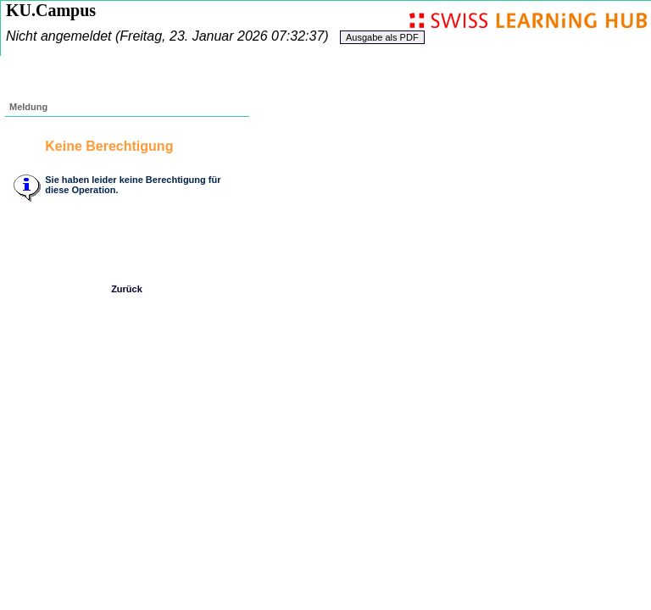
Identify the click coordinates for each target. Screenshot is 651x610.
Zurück (126, 289)
